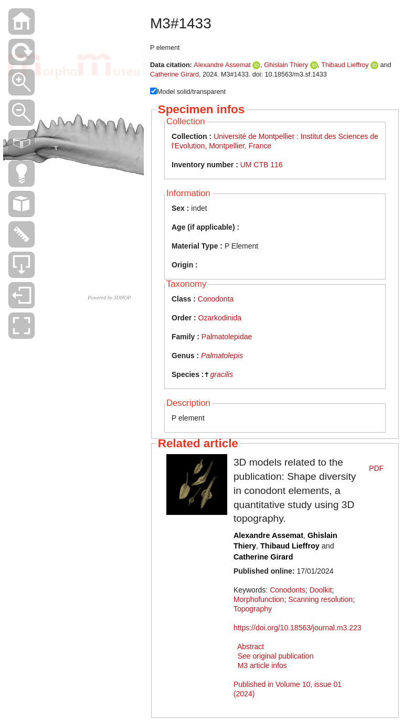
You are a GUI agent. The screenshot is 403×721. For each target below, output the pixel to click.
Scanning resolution (320, 599)
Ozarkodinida (220, 318)
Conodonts (287, 590)
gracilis (221, 374)
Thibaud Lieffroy (344, 65)
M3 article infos (262, 665)
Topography (253, 609)
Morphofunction (259, 599)
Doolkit (321, 590)
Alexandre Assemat (222, 65)
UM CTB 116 (261, 164)
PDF (376, 468)
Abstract (250, 646)
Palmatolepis (222, 355)
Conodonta (216, 299)
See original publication (276, 656)
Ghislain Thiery (286, 65)
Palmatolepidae (227, 336)
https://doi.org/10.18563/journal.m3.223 (298, 627)
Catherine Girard (174, 74)
